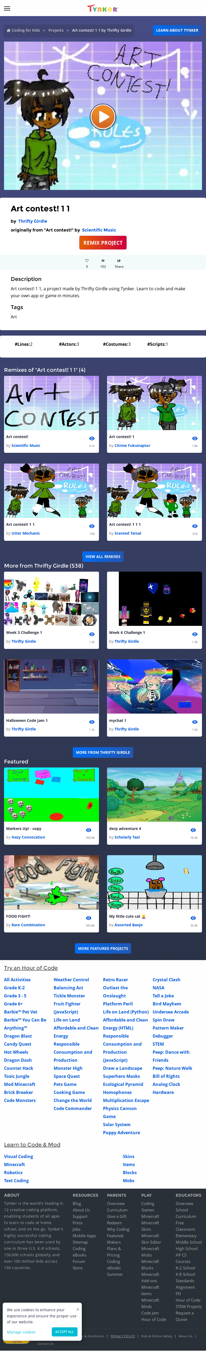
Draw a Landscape (122, 1070)
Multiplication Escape (126, 1102)
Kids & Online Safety (156, 1337)
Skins (128, 1158)
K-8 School (185, 1275)
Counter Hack (18, 1070)
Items (129, 1166)
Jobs (76, 1230)
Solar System (117, 1126)
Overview (116, 1204)
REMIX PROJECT (103, 242)
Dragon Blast (18, 1038)
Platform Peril (118, 1005)
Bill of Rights (166, 1078)
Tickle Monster (69, 997)
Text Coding (16, 1182)
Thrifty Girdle (32, 221)
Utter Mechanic (26, 533)
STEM (158, 1046)
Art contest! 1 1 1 (125, 524)
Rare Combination (28, 926)
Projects (56, 30)
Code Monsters (20, 1102)
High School (187, 1249)
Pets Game (65, 1086)
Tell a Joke (163, 997)
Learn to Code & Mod (32, 1146)
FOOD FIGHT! (18, 917)
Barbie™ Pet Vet (20, 1013)
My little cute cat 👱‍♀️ (127, 917)
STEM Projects (189, 1307)
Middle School (189, 1243)
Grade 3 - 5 (15, 997)
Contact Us (45, 1345)
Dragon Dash (18, 1062)
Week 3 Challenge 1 (24, 633)
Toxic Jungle (16, 1078)
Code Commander (73, 1110)
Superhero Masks (121, 1078)
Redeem (114, 1224)
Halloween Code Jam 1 (27, 721)
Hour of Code (153, 1320)
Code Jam (150, 1314)
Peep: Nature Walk (172, 1070)
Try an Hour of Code (31, 969)
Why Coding (118, 1230)
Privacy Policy (123, 1337)
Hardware (163, 1094)
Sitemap (80, 1243)
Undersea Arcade (171, 1013)
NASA (158, 989)
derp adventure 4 (125, 829)
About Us (81, 1211)
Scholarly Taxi (127, 838)
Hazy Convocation (28, 838)
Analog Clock (166, 1086)
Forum (79, 1262)
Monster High (68, 1070)
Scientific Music (99, 230)
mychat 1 (117, 721)
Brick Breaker (18, 1094)
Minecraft (14, 1166)
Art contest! (17, 436)
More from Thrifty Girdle (103, 753)
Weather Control (71, 981)
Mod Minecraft (19, 1086)
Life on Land (67, 1021)
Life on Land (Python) (126, 1013)
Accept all (64, 1331)
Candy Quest (17, 1046)
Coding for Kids (26, 30)
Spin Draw (164, 1021)
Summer (115, 1275)
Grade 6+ (13, 1005)
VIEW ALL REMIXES (103, 557)
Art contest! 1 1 (20, 524)
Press (78, 1224)
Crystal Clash (167, 981)
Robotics (13, 1174)
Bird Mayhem (167, 1005)
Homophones (117, 1094)
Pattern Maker (168, 1030)
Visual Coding (18, 1158)
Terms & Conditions (89, 1337)
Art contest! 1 (121, 436)
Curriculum (117, 1211)
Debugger (163, 1038)
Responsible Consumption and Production (73, 1054)
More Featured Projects (103, 949)
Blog (77, 1204)
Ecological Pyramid (123, 1086)
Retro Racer (115, 981)
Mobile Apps (84, 1237)
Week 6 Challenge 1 (127, 633)
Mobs (128, 1182)
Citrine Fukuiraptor (132, 445)
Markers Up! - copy (23, 829)
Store (77, 1269)
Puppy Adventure (121, 1134)
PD (178, 1295)
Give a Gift (116, 1217)
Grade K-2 (14, 989)
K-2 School (185, 1269)
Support (80, 1217)
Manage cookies (21, 1332)
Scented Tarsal (128, 533)
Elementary (186, 1237)
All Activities (17, 981)
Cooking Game (69, 1094)
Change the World (73, 1102)
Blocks (130, 1174)
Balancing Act (68, 989)
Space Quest (67, 1078)
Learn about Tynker (177, 30)
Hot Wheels (16, 1054)
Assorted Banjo (129, 926)
